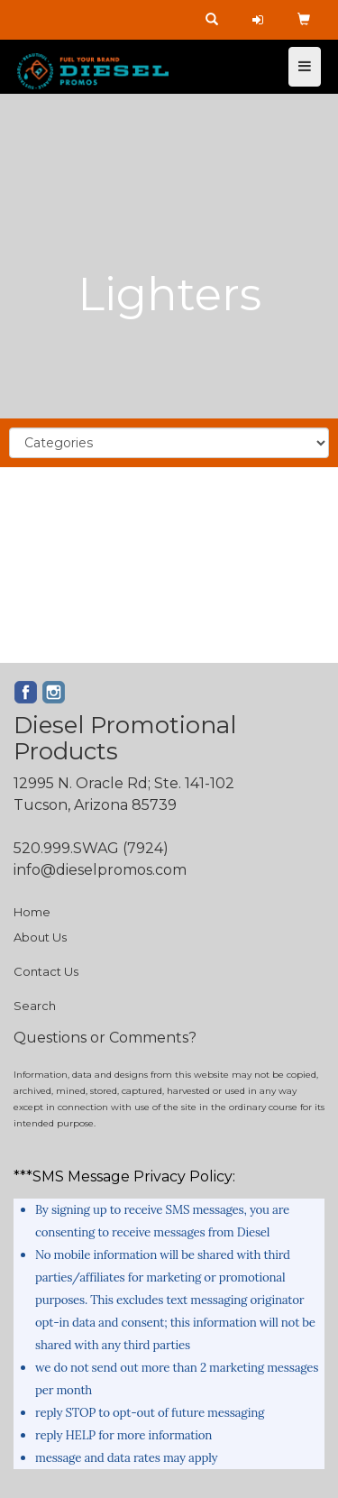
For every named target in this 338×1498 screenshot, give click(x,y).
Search (35, 1005)
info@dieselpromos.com (100, 869)
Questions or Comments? (105, 1037)
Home (32, 912)
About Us (40, 937)
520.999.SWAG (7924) (91, 848)
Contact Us (46, 971)
